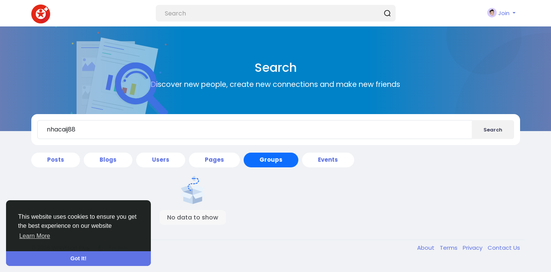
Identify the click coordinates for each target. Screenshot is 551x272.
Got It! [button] (78, 258)
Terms (449, 248)
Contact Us (504, 248)
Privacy (473, 248)
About (426, 248)
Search (492, 129)
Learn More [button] (34, 236)
